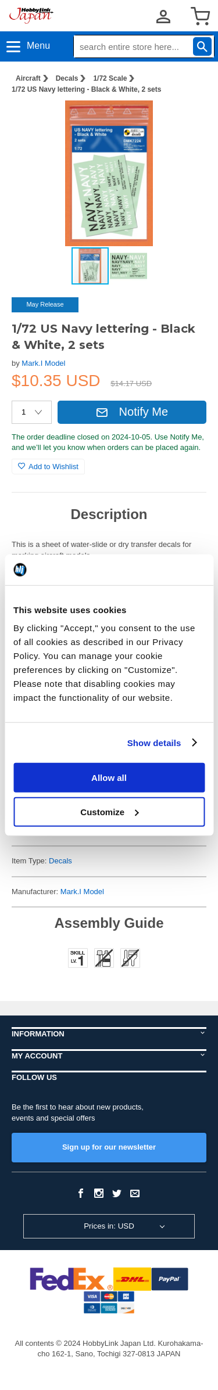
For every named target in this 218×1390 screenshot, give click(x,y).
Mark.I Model (43, 363)
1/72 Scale (110, 78)
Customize (109, 811)
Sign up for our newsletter (109, 1147)
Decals (67, 78)
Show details (154, 742)
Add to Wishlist (48, 466)
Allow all (109, 778)
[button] (185, 121)
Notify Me (132, 411)
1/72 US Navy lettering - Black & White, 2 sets (86, 89)
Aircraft (28, 78)
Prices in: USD (109, 1226)
